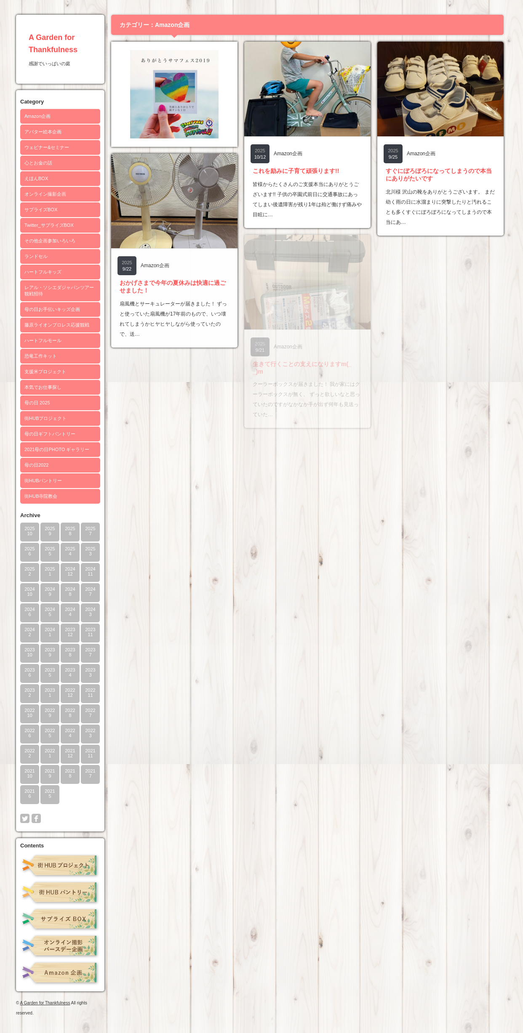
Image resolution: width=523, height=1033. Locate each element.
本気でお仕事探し (42, 387)
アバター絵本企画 (42, 131)
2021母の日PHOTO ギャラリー (56, 449)
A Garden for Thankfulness (45, 1003)
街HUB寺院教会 (40, 496)
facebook (36, 818)
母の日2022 (36, 464)
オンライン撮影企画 (45, 194)
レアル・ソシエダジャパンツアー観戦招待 (59, 290)
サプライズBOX (40, 209)
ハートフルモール (42, 340)
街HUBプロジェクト (45, 418)
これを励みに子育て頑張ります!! (296, 170)
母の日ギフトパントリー (49, 433)
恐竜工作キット (40, 355)
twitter (24, 818)
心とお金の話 (38, 162)
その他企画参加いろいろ (49, 240)
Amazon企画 (37, 116)
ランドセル (36, 256)
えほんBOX (36, 178)
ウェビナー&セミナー (46, 147)
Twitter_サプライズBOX (49, 225)
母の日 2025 (37, 402)
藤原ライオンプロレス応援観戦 (56, 324)
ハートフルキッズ (42, 271)
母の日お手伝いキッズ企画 (52, 309)
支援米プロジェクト (45, 371)
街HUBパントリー (43, 480)
